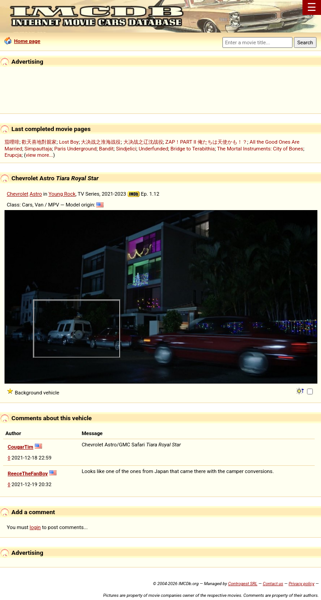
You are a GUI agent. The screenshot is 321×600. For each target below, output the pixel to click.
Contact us (273, 583)
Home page (22, 41)
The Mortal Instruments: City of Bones (260, 148)
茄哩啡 (12, 142)
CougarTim (20, 447)
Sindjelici (126, 148)
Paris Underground (75, 148)
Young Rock (62, 194)
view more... (39, 155)
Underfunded (153, 148)
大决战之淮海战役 (101, 142)
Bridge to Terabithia (192, 148)
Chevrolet (17, 194)
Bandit (106, 148)
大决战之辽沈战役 (143, 142)
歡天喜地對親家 (39, 142)
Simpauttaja (38, 148)
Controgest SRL (242, 583)
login (35, 527)
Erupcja (13, 155)
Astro (36, 194)
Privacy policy (301, 583)
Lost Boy (69, 142)
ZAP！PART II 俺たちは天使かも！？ (206, 142)
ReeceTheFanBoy (28, 473)
